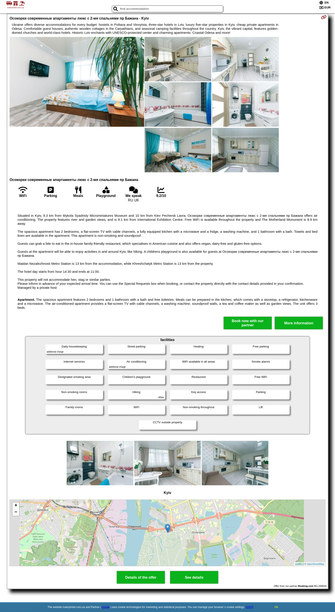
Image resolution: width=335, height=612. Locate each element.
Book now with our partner (247, 323)
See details (194, 577)
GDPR (249, 607)
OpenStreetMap (315, 564)
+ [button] (15, 505)
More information (298, 323)
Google (105, 607)
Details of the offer (140, 577)
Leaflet (298, 564)
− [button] (15, 512)
